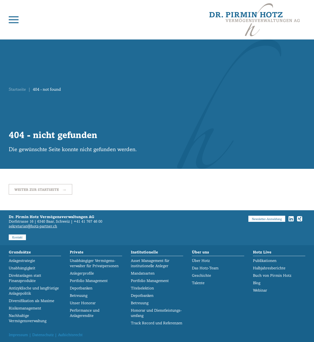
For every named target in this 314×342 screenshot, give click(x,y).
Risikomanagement (25, 308)
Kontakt (17, 237)
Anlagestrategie (22, 260)
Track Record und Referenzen (156, 323)
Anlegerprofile (82, 273)
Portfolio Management (89, 281)
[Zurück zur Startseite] (254, 19)
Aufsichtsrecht (70, 335)
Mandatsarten (143, 273)
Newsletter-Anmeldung (267, 219)
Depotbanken (81, 288)
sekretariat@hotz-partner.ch (33, 226)
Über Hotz (201, 260)
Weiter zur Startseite (40, 190)
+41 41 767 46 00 (88, 221)
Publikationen (264, 260)
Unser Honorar (83, 303)
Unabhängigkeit (22, 268)
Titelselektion (142, 288)
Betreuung (78, 295)
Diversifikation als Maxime (31, 301)
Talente (198, 283)
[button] (13, 20)
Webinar (260, 290)
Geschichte (201, 275)
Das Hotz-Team (205, 268)
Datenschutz (43, 335)
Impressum (18, 335)
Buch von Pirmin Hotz (272, 275)
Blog (256, 283)
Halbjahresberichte (269, 268)
